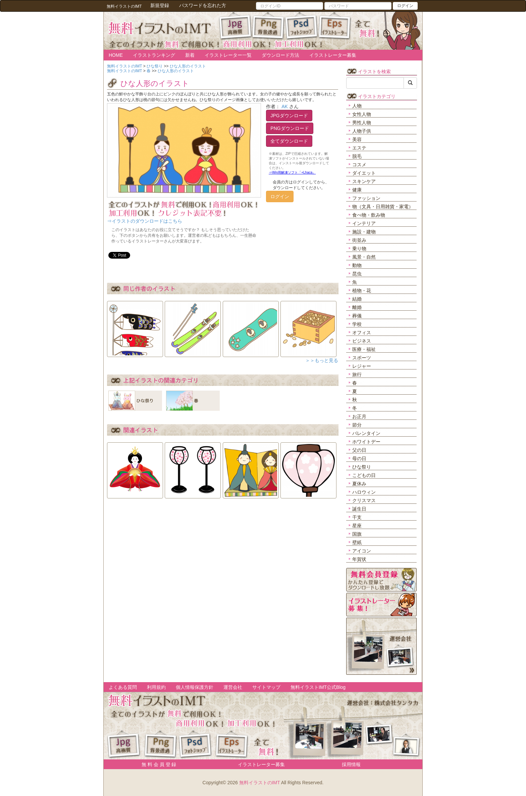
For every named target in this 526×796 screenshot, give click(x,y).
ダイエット (364, 173)
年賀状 (359, 559)
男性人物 (361, 122)
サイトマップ (266, 687)
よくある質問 (123, 687)
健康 (357, 189)
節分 (357, 425)
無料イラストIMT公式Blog (318, 687)
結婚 (357, 299)
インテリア (364, 223)
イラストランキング (154, 55)
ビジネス (361, 341)
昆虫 (357, 273)
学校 (357, 324)
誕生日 (359, 509)
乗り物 (359, 248)
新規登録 (159, 5)
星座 (357, 525)
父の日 (359, 450)
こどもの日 (364, 475)
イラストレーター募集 (332, 55)
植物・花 (361, 290)
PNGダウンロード (289, 128)
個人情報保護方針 (194, 687)
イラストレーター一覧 (228, 55)
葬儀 (357, 315)
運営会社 (232, 687)
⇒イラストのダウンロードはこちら (144, 221)
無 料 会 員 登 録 (156, 764)
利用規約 (156, 687)
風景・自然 (364, 257)
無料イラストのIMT (259, 782)
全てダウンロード (289, 141)
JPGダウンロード (289, 115)
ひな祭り (361, 467)
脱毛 (357, 156)
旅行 (357, 374)
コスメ (359, 164)
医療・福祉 (364, 349)
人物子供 (361, 131)
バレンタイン (366, 433)
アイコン (361, 551)
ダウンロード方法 (280, 55)
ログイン (405, 5)
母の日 (359, 458)
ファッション (366, 198)
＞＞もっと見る (321, 360)
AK (284, 106)
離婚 (357, 307)
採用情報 (351, 764)
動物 (357, 265)
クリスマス (364, 500)
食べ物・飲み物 (368, 215)
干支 (357, 517)
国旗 (357, 534)
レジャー (361, 366)
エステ (359, 147)
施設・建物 (364, 231)
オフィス (361, 332)
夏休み (359, 483)
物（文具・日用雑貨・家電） (382, 206)
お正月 (359, 416)
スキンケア (364, 181)
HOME (116, 55)
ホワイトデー (366, 441)
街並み (359, 240)
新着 (190, 55)
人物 (357, 105)
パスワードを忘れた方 (202, 5)
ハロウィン (364, 492)
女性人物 (361, 114)
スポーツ (361, 357)
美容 (357, 139)
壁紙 (357, 542)
